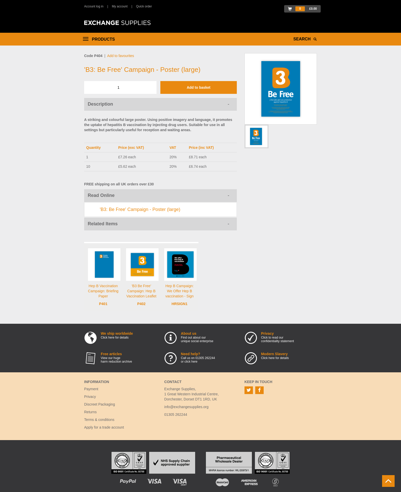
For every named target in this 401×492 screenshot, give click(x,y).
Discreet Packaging (99, 404)
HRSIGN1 (179, 304)
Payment (91, 389)
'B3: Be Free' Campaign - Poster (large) (140, 209)
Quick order (144, 6)
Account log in (93, 6)
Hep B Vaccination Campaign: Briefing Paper (103, 291)
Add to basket (198, 87)
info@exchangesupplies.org (186, 407)
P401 (103, 304)
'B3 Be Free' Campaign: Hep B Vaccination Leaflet (141, 291)
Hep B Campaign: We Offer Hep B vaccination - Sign (179, 291)
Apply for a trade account (104, 427)
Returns (90, 412)
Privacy (90, 397)
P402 (141, 304)
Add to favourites (120, 56)
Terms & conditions (99, 420)
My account (120, 6)
